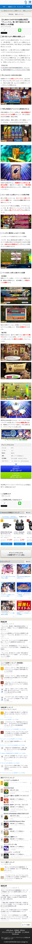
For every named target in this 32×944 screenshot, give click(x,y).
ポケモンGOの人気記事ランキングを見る (10, 763)
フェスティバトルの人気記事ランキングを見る (12, 738)
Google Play (16, 475)
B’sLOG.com (15, 934)
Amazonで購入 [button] (6, 544)
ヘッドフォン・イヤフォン (9, 516)
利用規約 (16, 930)
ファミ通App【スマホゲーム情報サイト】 (11, 10)
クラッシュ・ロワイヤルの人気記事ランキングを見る (13, 745)
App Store (16, 469)
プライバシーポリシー (8, 932)
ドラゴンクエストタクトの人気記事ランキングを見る (13, 772)
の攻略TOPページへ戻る (16, 554)
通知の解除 (18, 932)
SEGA (3, 495)
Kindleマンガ (22, 516)
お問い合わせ (9, 930)
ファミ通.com (25, 932)
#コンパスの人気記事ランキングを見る (10, 719)
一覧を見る (28, 512)
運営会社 (22, 930)
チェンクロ (7, 495)
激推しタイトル (19, 14)
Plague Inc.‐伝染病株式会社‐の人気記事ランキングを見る (14, 753)
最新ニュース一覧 (27, 10)
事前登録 (11, 14)
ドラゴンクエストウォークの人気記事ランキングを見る (14, 729)
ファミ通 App (6, 2)
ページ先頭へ (27, 924)
